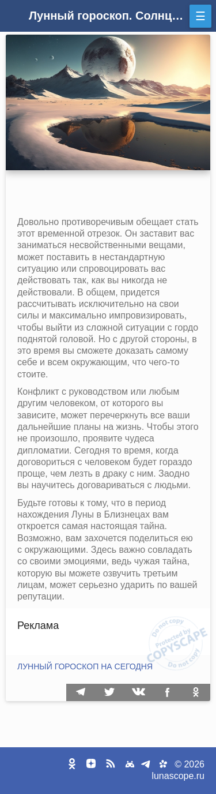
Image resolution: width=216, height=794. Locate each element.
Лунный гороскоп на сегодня (85, 666)
